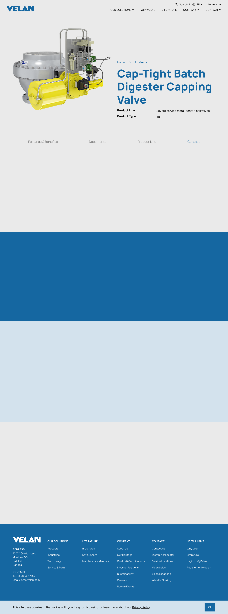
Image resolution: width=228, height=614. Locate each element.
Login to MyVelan (197, 561)
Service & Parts (56, 567)
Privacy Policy (141, 607)
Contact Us (158, 548)
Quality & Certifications (131, 561)
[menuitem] (196, 4)
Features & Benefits (43, 142)
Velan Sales (159, 567)
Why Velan (193, 548)
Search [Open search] (181, 4)
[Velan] (20, 9)
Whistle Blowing (161, 580)
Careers (122, 580)
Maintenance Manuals (95, 561)
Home (121, 62)
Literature (193, 555)
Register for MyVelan (199, 567)
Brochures (88, 548)
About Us (122, 548)
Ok (210, 607)
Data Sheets (89, 555)
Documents (97, 142)
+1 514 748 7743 (26, 576)
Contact (193, 142)
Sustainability (125, 574)
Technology (54, 561)
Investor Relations (128, 567)
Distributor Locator (163, 555)
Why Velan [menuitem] (148, 10)
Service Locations (162, 561)
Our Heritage (124, 555)
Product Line (146, 142)
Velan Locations (161, 574)
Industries (54, 555)
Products (141, 62)
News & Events (125, 586)
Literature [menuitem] (169, 10)
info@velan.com (30, 580)
